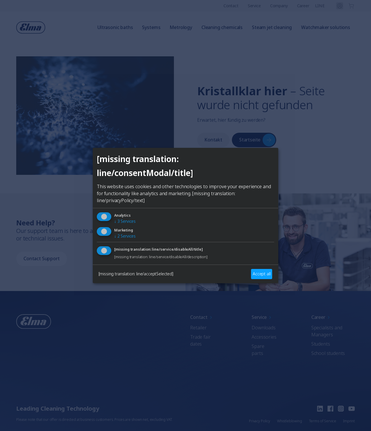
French (193, 239)
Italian (221, 239)
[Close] (118, 172)
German (162, 239)
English (132, 239)
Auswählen (185, 260)
